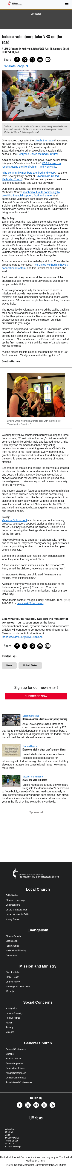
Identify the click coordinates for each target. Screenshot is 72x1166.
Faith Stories (12, 895)
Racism (9, 1022)
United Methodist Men (16, 909)
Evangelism (37, 930)
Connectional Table (15, 1068)
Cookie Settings (13, 1146)
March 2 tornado (43, 140)
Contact (9, 1132)
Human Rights (29, 746)
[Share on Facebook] (17, 59)
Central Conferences (16, 1077)
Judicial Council (13, 1058)
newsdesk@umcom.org (30, 603)
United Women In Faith (17, 914)
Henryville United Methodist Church (37, 153)
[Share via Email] (47, 59)
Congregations (13, 905)
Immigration (11, 1008)
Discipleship (12, 941)
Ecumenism (11, 955)
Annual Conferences (16, 1073)
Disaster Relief (13, 972)
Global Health (12, 977)
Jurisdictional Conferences (19, 1082)
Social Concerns (30, 716)
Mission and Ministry (32, 776)
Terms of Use (12, 1140)
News (9, 665)
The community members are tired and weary (29, 172)
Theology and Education (18, 986)
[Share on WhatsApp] (32, 59)
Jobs (7, 1135)
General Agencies (14, 1063)
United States (30, 665)
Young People (12, 919)
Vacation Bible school (14, 520)
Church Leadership (15, 900)
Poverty (9, 1027)
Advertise (10, 1129)
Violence (10, 1032)
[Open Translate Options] (15, 66)
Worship (10, 991)
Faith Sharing (12, 946)
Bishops (10, 1054)
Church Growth (13, 936)
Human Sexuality (14, 1013)
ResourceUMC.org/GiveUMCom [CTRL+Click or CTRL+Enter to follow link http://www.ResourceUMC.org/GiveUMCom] (22, 636)
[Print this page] (40, 59)
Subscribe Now (36, 696)
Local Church (38, 889)
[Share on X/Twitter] (24, 59)
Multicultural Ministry (16, 950)
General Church (38, 1043)
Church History (13, 981)
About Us (9, 1143)
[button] (20, 1105)
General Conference (16, 1049)
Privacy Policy (12, 1137)
